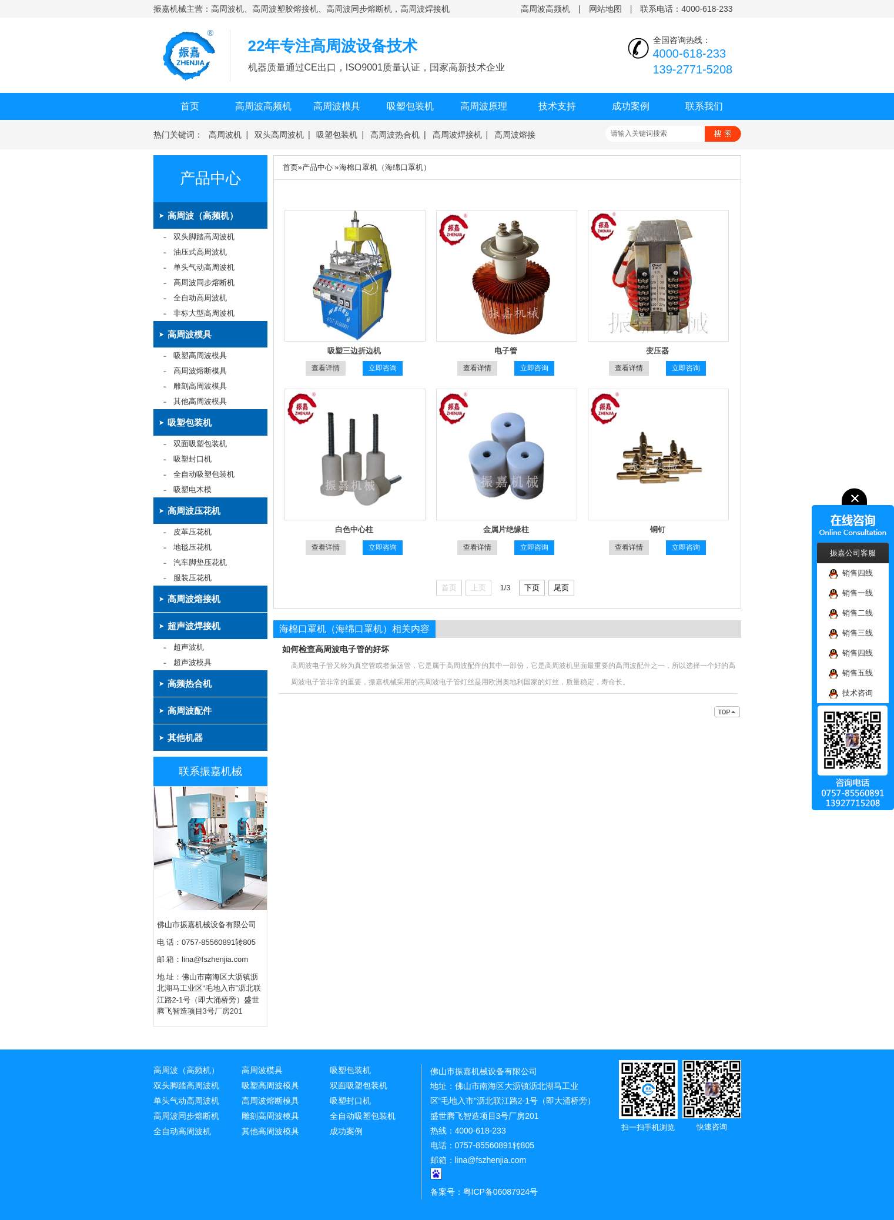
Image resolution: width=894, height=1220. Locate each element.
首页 (189, 106)
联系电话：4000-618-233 (686, 9)
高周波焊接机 (457, 134)
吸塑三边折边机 (354, 350)
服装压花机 (192, 577)
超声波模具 (192, 662)
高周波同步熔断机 (204, 282)
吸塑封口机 (192, 458)
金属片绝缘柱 (506, 529)
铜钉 (657, 529)
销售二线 (851, 614)
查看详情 (326, 368)
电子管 (505, 350)
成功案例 (630, 106)
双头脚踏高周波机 (204, 236)
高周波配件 (190, 711)
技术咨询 (851, 693)
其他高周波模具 (200, 401)
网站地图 (605, 9)
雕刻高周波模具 (200, 386)
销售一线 (851, 594)
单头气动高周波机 (204, 267)
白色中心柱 (354, 529)
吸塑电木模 (192, 489)
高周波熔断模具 (200, 370)
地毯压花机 (192, 547)
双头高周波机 (279, 134)
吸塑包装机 (410, 106)
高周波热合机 (395, 134)
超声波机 (188, 647)
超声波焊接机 (194, 626)
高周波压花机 (194, 511)
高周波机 (225, 134)
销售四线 (851, 574)
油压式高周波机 (200, 252)
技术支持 (557, 106)
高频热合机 (190, 683)
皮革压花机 (192, 531)
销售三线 (851, 634)
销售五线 (851, 673)
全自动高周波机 (200, 297)
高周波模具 (336, 106)
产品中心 (210, 178)
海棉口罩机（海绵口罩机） (385, 167)
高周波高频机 (545, 9)
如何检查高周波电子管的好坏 (335, 649)
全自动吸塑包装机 (204, 474)
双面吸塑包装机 (200, 443)
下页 (532, 587)
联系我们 (704, 106)
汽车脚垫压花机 (200, 562)
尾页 (561, 587)
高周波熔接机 (194, 599)
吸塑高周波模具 (200, 355)
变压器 (657, 350)
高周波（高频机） (203, 215)
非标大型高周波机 (204, 313)
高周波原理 (483, 106)
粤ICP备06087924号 (500, 1191)
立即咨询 (383, 368)
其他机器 (185, 738)
